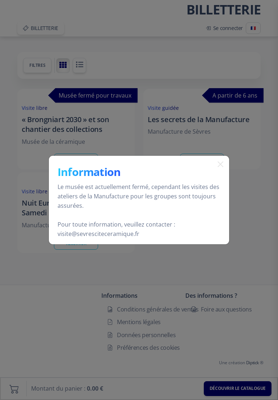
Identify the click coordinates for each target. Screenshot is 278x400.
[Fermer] (217, 173)
